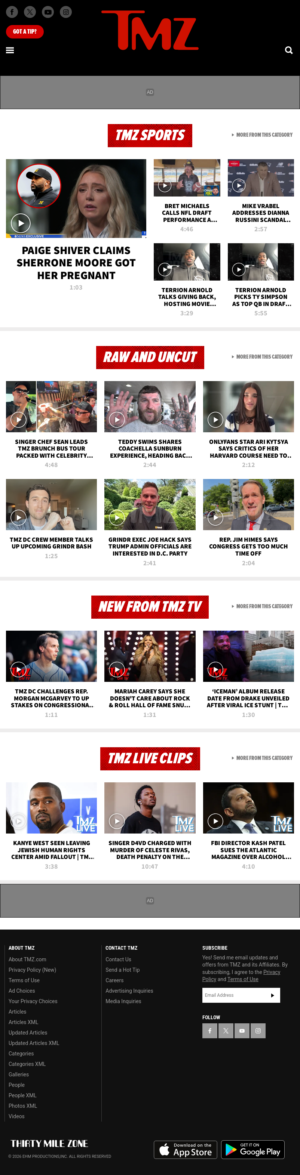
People (17, 1085)
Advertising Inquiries (129, 991)
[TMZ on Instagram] (66, 12)
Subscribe (272, 995)
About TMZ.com (27, 959)
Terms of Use (24, 980)
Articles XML (24, 1022)
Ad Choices (22, 991)
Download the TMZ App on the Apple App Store (185, 1150)
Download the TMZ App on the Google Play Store (253, 1149)
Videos (17, 1116)
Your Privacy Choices (33, 1001)
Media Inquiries (123, 1001)
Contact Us (118, 959)
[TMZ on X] (30, 12)
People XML (23, 1095)
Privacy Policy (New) (32, 970)
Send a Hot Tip (122, 970)
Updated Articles (28, 1033)
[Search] (289, 50)
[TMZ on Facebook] (12, 12)
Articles (18, 1012)
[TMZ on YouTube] (242, 1030)
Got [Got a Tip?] (25, 31)
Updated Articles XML (34, 1043)
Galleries (19, 1074)
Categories (21, 1054)
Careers (114, 980)
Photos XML (23, 1106)
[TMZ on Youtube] (48, 12)
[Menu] (10, 50)
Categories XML (27, 1064)
